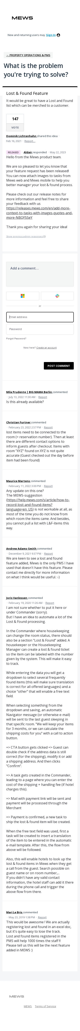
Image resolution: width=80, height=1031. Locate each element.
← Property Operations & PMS (28, 55)
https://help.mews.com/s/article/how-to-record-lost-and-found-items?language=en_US (38, 505)
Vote (15, 127)
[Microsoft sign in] (22, 296)
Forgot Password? (16, 338)
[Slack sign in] (57, 296)
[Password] (40, 329)
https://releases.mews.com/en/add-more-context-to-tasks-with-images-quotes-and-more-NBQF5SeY (39, 213)
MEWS (28, 1006)
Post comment (59, 366)
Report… (30, 141)
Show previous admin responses (26, 236)
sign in (51, 35)
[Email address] (40, 317)
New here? (40, 347)
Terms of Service (45, 1006)
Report (42, 397)
